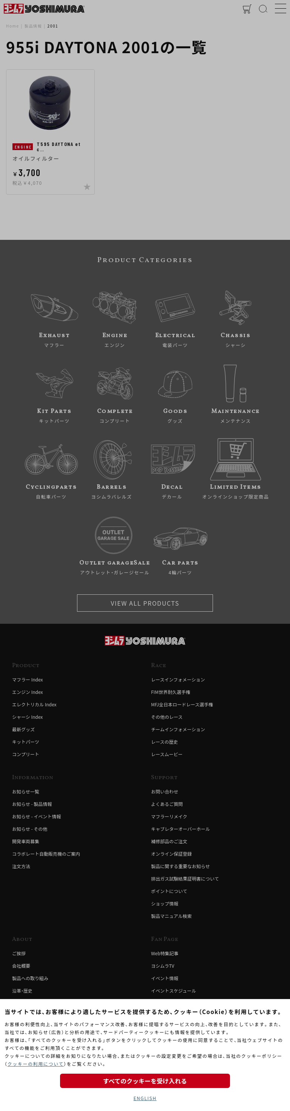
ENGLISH (144, 1098)
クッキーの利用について (36, 1063)
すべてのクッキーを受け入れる (145, 1080)
